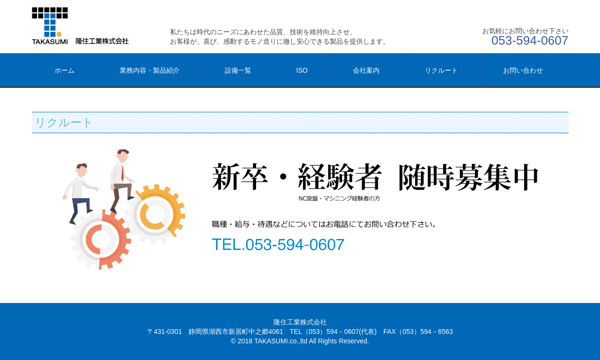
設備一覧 (238, 70)
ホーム (65, 70)
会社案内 (366, 70)
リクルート (441, 70)
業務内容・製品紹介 (150, 70)
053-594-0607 (530, 40)
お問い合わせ (523, 70)
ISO (302, 70)
